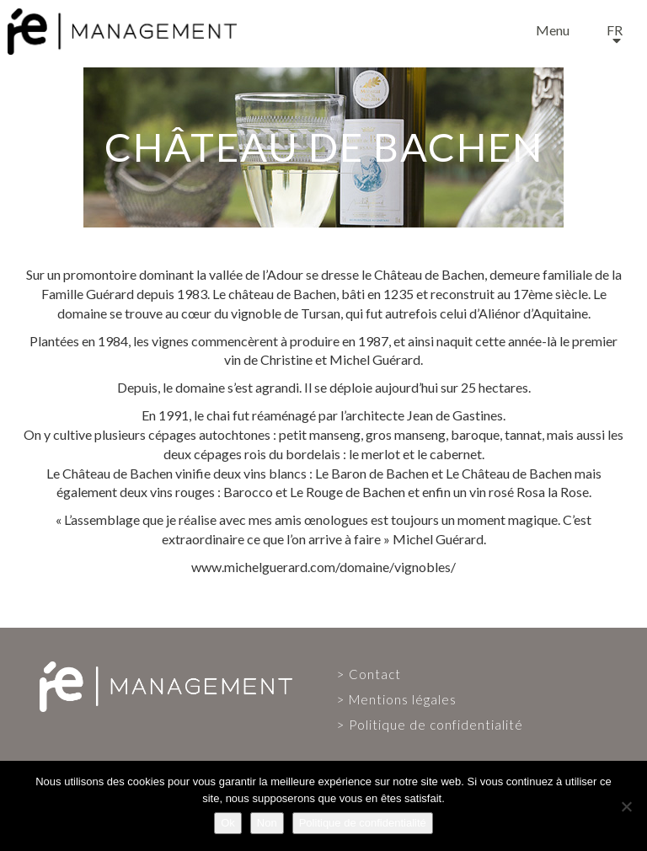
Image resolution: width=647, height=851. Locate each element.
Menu (552, 30)
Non (267, 822)
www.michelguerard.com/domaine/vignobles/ (323, 567)
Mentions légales (403, 699)
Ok (228, 822)
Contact (375, 674)
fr (615, 30)
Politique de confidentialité (436, 724)
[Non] (626, 806)
